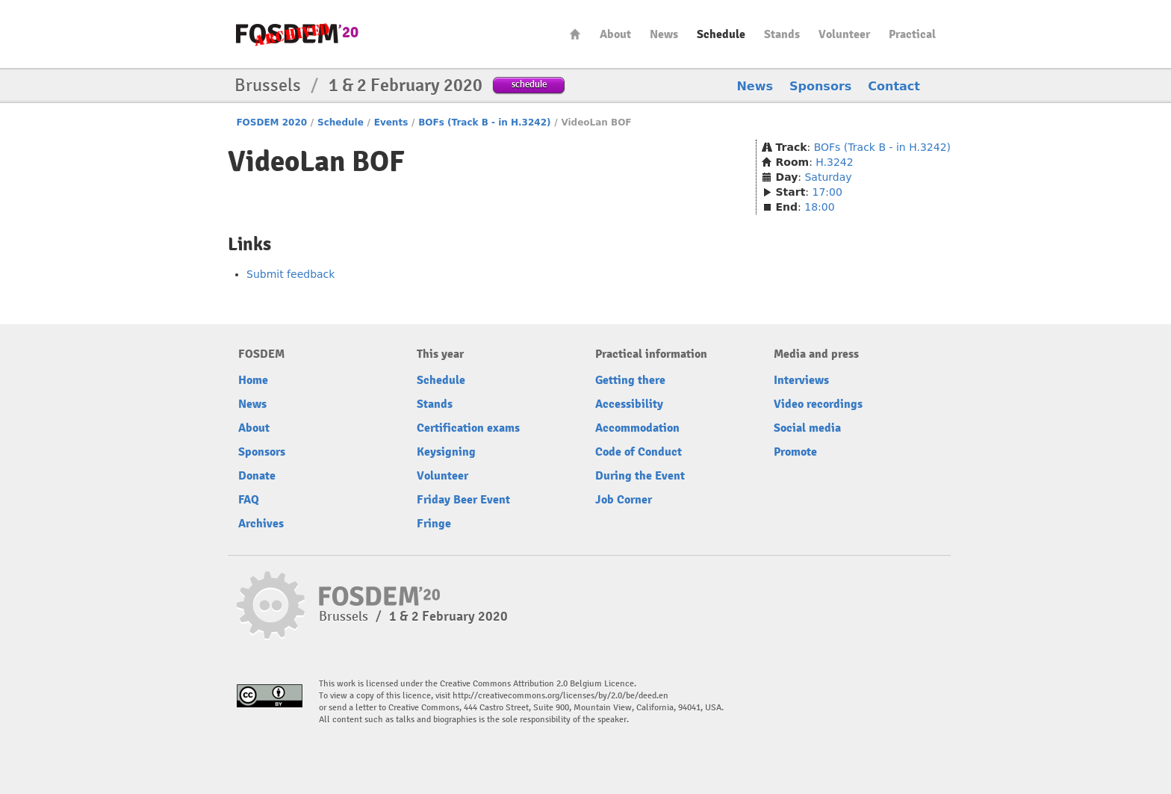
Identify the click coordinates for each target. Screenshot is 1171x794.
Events (391, 122)
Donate (257, 475)
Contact (894, 86)
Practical (912, 34)
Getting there (630, 380)
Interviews (801, 380)
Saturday (827, 177)
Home (575, 34)
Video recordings (818, 404)
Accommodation (637, 428)
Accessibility (629, 404)
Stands (782, 34)
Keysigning (446, 451)
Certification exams (468, 428)
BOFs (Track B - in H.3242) (484, 122)
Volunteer (844, 34)
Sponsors (820, 86)
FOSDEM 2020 (271, 122)
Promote (795, 451)
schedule (529, 84)
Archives (261, 523)
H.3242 (834, 162)
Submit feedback (290, 274)
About (615, 34)
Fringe (434, 523)
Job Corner (623, 499)
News (664, 34)
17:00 (827, 192)
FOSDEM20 (297, 34)
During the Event (640, 475)
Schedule (721, 34)
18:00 (819, 207)
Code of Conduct (638, 451)
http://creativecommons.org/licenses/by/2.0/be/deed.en (560, 695)
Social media (807, 428)
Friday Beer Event (463, 499)
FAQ (248, 499)
